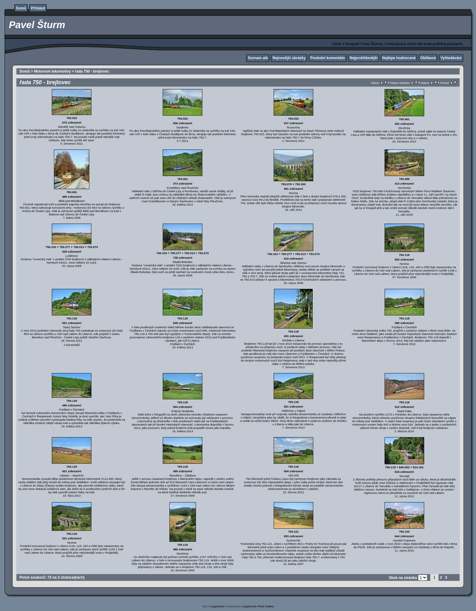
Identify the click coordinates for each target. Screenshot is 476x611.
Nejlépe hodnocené (399, 58)
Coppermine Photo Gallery (258, 606)
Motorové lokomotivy (52, 71)
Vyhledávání (451, 58)
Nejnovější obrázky (289, 58)
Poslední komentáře (327, 58)
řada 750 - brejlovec (92, 71)
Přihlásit (38, 8)
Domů (21, 8)
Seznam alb (258, 58)
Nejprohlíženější (364, 58)
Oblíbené (428, 58)
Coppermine (217, 606)
